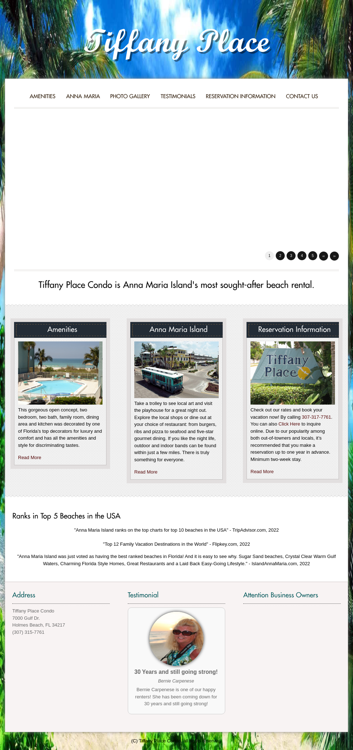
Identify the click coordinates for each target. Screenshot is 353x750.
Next (334, 256)
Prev (323, 256)
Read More (29, 457)
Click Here (289, 424)
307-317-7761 (316, 417)
